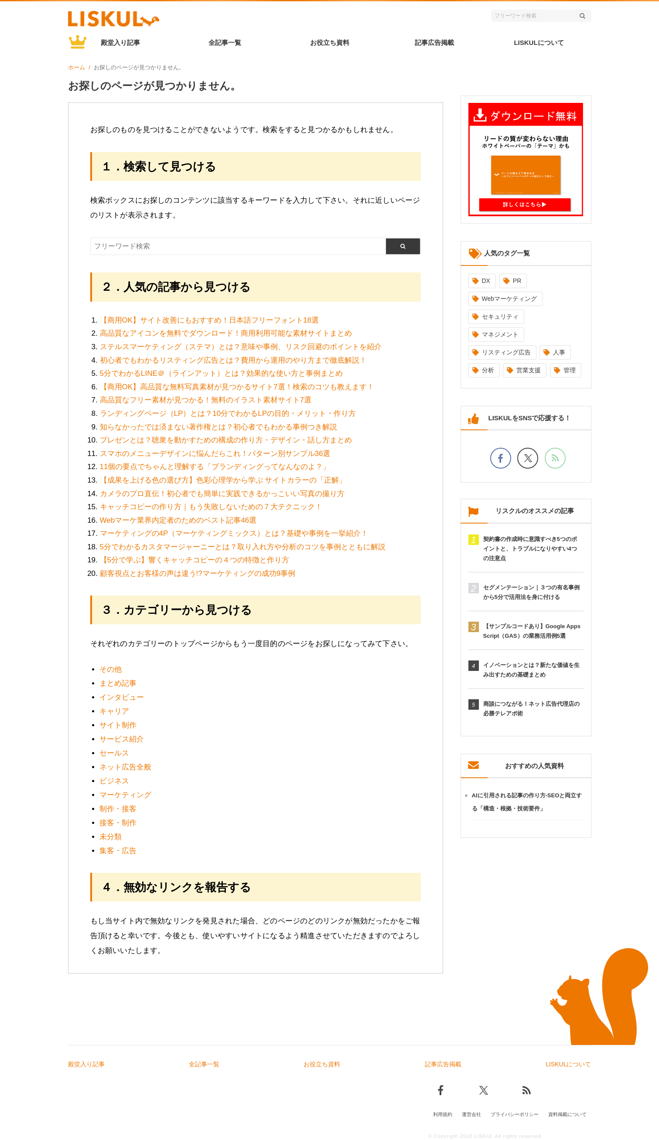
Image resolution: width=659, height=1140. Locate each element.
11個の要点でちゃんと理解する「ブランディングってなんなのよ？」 (215, 467)
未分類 (110, 837)
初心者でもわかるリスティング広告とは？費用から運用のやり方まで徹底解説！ (233, 360)
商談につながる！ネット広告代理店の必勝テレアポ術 (531, 709)
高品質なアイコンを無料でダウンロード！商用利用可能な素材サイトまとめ (226, 333)
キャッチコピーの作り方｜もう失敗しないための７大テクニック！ (211, 507)
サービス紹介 (121, 739)
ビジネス (114, 781)
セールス (114, 753)
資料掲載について (567, 1112)
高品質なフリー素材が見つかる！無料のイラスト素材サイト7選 (205, 400)
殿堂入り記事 (120, 42)
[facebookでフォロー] (500, 458)
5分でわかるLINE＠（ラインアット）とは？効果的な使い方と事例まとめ (221, 373)
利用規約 (442, 1112)
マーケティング (125, 795)
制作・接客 (118, 809)
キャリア (114, 711)
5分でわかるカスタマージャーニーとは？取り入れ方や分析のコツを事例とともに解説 (243, 547)
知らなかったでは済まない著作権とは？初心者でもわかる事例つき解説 (218, 427)
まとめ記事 (118, 683)
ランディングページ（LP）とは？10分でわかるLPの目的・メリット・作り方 (228, 413)
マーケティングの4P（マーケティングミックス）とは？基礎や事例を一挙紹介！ (234, 533)
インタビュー (121, 697)
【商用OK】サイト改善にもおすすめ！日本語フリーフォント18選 (209, 320)
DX (486, 280)
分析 (488, 370)
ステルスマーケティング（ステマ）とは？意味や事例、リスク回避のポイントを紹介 (241, 347)
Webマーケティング (509, 298)
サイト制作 (118, 725)
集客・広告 (118, 851)
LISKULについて (538, 42)
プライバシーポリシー (515, 1112)
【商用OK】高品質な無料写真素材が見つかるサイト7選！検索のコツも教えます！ (237, 387)
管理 (569, 370)
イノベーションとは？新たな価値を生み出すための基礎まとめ (531, 670)
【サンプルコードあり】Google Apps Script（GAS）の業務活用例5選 (531, 631)
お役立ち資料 (329, 42)
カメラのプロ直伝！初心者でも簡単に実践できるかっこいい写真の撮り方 (222, 494)
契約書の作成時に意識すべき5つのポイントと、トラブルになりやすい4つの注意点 (530, 548)
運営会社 (471, 1112)
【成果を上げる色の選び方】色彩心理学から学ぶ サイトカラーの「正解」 (223, 480)
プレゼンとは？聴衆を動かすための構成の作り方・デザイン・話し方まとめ (226, 440)
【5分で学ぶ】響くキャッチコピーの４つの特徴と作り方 (194, 560)
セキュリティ (500, 316)
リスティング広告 (506, 352)
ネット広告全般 (125, 767)
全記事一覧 (224, 42)
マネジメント (500, 334)
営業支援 (528, 370)
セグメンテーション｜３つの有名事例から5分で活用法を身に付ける (531, 592)
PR (517, 280)
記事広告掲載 (434, 42)
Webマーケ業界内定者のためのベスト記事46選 (178, 520)
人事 (559, 352)
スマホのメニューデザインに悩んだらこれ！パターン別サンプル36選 (215, 453)
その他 (110, 669)
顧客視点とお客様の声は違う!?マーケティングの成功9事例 (198, 573)
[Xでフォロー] (527, 458)
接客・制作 (118, 823)
